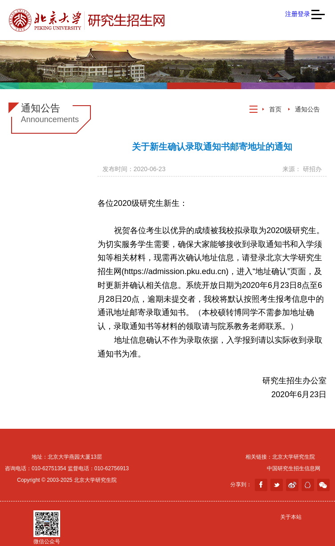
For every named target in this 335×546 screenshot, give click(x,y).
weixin (323, 485)
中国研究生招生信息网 (293, 468)
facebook (261, 485)
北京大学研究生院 (293, 457)
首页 (275, 109)
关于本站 (291, 517)
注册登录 (297, 13)
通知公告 (307, 109)
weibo (292, 485)
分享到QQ (308, 485)
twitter (276, 485)
